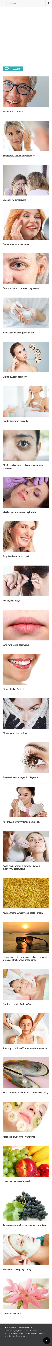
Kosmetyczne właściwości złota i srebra (23, 912)
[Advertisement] (26, 25)
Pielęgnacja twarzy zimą (15, 733)
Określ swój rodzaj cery (15, 376)
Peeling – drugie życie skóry (17, 1004)
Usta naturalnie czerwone (16, 644)
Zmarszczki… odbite (13, 111)
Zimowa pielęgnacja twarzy (16, 244)
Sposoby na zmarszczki (14, 199)
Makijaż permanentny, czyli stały (19, 512)
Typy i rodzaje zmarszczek (16, 556)
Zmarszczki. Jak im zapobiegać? (19, 155)
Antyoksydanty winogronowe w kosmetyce (25, 1225)
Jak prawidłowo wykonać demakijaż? (21, 821)
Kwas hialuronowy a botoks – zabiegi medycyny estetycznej (21, 867)
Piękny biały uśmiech (13, 689)
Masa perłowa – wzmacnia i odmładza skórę (25, 1092)
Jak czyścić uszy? (11, 600)
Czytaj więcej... (21, 1336)
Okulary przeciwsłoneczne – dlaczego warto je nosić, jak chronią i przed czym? (25, 958)
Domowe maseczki (12, 1313)
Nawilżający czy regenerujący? (18, 332)
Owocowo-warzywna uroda (17, 1181)
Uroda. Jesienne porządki (15, 421)
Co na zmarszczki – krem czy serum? (21, 288)
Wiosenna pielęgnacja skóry (17, 1269)
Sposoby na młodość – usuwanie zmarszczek (26, 1048)
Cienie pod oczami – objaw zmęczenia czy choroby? (24, 466)
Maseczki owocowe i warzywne (19, 1136)
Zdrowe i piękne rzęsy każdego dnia (21, 777)
